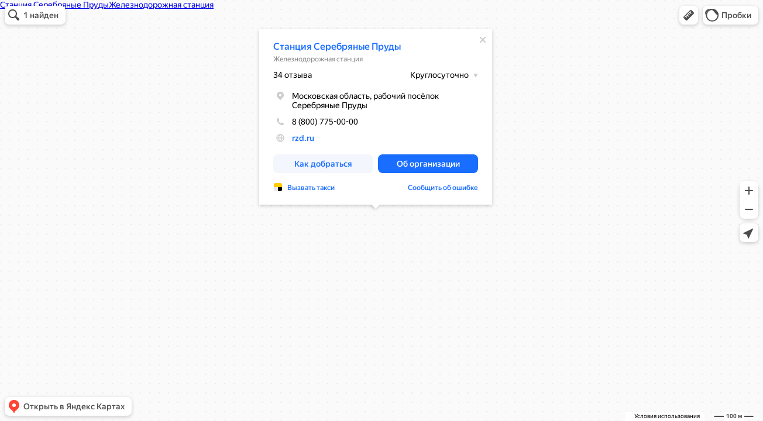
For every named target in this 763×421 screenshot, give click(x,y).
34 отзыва (292, 75)
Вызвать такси (311, 188)
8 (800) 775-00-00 (315, 121)
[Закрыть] (482, 39)
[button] (688, 15)
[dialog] (375, 117)
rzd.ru (303, 138)
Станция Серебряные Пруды (337, 46)
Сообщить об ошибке (443, 188)
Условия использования (667, 416)
